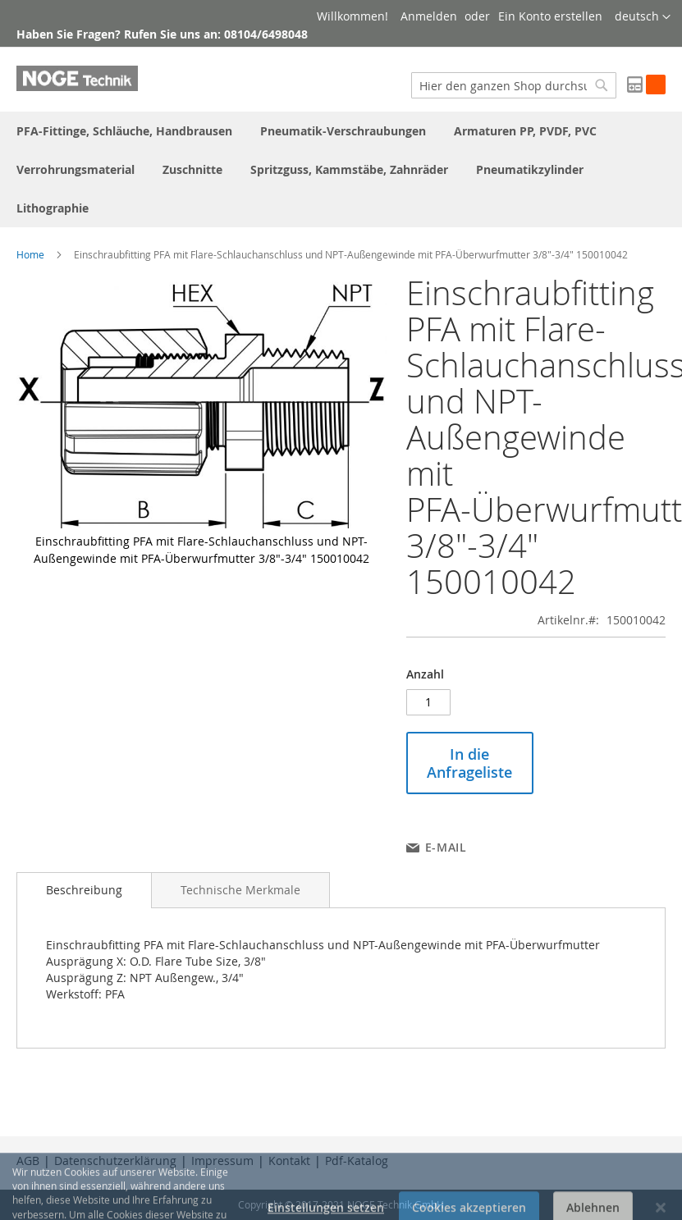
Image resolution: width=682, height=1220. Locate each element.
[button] (643, 17)
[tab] (84, 890)
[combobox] (513, 85)
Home (30, 254)
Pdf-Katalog (356, 1160)
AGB (27, 1160)
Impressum (222, 1160)
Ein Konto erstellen (550, 16)
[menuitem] (124, 131)
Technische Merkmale (240, 890)
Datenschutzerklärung (115, 1160)
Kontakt (289, 1160)
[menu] (341, 169)
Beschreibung (84, 890)
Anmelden (429, 16)
